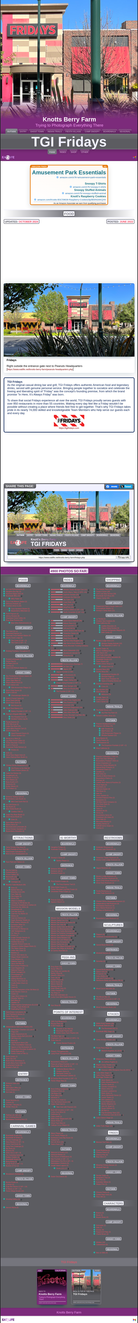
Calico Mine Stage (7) (105, 1073)
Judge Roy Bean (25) (13, 726)
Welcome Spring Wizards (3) (106, 765)
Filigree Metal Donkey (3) (110, 628)
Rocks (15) (15, 898)
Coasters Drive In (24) (13, 606)
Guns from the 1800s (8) (19, 907)
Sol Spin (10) (69, 666)
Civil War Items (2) (17, 911)
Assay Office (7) (56, 969)
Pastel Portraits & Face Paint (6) (17, 849)
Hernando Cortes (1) (63, 1073)
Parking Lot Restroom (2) (105, 910)
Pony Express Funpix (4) (59, 881)
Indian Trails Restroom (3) (105, 893)
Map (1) (8, 1085)
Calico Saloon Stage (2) (104, 1118)
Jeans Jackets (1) (102, 795)
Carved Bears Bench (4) (104, 945)
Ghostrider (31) (69, 705)
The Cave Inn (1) (12, 631)
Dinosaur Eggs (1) (107, 676)
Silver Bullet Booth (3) (13, 809)
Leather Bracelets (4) (108, 626)
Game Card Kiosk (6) (13, 1144)
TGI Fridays (69, 1262)
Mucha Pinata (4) (12, 1182)
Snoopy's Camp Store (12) (105, 610)
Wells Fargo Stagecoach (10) (62, 1119)
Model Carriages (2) (18, 972)
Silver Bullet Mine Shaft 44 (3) (61, 1066)
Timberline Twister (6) (71, 633)
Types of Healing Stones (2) (111, 681)
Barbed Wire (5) (16, 890)
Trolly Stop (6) (56, 1040)
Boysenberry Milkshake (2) (20, 611)
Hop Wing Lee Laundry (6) (60, 971)
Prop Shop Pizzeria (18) (14, 620)
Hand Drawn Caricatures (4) (17, 1012)
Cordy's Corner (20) (103, 591)
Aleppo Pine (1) (101, 1184)
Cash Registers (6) (17, 968)
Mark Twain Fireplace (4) (110, 679)
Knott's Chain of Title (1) (19, 1053)
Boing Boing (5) (12, 1161)
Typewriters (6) (16, 976)
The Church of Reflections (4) (61, 1157)
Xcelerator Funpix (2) (58, 849)
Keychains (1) (101, 787)
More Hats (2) (101, 819)
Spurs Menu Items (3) (13, 822)
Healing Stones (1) (102, 824)
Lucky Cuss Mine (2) (58, 1112)
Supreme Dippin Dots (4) (14, 594)
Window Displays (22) (109, 735)
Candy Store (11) (103, 699)
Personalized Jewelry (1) (105, 608)
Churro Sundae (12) (18, 735)
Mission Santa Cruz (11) (60, 920)
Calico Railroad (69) (71, 710)
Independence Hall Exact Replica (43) (19, 1027)
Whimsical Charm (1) (103, 769)
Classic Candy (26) (103, 598)
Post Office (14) (56, 1095)
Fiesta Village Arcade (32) (15, 1191)
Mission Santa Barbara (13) (61, 937)
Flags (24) (14, 1032)
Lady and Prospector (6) (105, 978)
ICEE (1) (9, 753)
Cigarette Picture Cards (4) (20, 944)
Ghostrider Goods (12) (104, 659)
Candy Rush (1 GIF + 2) (14, 1164)
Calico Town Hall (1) (58, 1104)
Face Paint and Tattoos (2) (15, 862)
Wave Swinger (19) (71, 686)
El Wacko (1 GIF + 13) (14, 1189)
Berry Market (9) (102, 738)
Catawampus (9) (102, 1244)
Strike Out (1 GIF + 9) (13, 1153)
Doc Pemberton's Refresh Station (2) (19, 676)
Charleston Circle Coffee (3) (16, 618)
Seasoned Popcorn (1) (14, 633)
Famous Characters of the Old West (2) (25, 989)
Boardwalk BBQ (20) (14, 596)
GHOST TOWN (37, 131)
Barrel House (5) (57, 982)
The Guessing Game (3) (15, 1155)
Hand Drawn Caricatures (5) (16, 851)
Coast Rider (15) (70, 602)
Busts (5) (14, 1040)
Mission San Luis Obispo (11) (62, 940)
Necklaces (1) (101, 806)
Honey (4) (99, 813)
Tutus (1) (99, 808)
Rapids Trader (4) (102, 648)
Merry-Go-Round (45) (71, 688)
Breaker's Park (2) (12, 1067)
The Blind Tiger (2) (58, 1036)
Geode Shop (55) (102, 671)
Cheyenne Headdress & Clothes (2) (23, 905)
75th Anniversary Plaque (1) (111, 733)
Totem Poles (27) (58, 1144)
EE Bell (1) (105, 1110)
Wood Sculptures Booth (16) (106, 1007)
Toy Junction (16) (103, 689)
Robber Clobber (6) (14, 1157)
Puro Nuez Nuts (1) (103, 804)
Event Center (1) (11, 1056)
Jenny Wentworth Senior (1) (111, 1095)
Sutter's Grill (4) (11, 692)
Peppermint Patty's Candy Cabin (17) (109, 606)
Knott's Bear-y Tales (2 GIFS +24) (76, 592)
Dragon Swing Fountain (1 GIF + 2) (68, 683)
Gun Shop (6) (55, 1005)
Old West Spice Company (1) (106, 802)
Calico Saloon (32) (12, 685)
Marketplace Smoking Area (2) (16, 1119)
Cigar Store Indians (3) (19, 996)
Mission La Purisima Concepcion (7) (65, 933)
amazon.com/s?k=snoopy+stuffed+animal (85, 193)
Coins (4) (104, 686)
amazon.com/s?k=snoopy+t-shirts (89, 187)
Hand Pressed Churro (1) (20, 733)
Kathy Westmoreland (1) (110, 1082)
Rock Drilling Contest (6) (60, 1089)
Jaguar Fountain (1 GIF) (64, 672)
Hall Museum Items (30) (19, 1043)
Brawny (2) (100, 1213)
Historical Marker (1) (58, 1154)
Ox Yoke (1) (15, 933)
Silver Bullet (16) (70, 717)
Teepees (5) (55, 1140)
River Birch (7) (101, 1157)
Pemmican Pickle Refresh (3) (16, 747)
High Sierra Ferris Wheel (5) (74, 643)
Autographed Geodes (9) (110, 674)
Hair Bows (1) (101, 791)
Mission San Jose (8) (59, 924)
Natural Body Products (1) (105, 767)
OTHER (84, 152)
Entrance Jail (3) (57, 871)
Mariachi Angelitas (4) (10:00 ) (112, 1051)
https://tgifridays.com (69, 428)
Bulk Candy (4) (106, 632)
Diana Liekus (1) (107, 1089)
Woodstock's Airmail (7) (72, 653)
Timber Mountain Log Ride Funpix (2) (64, 889)
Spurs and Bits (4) (17, 963)
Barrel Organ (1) (17, 927)
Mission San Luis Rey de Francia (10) (65, 918)
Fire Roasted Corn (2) (18, 717)
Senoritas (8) (101, 961)
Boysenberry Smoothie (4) (15, 831)
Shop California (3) (102, 748)
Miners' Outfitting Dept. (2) (105, 651)
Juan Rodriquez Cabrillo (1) (65, 1075)
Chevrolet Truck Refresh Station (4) (18, 635)
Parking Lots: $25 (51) (15, 1115)
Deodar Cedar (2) (102, 1175)
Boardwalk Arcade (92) (14, 1135)
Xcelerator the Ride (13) (71, 597)
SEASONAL (125, 131)
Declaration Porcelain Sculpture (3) (23, 1049)
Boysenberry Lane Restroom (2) (107, 918)
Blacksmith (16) (12, 877)
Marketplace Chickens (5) (60, 1163)
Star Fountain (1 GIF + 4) (60, 1159)
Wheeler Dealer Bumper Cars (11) (76, 589)
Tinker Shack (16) (102, 661)
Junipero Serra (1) (62, 1071)
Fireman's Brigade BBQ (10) (17, 714)
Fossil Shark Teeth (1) (19, 940)
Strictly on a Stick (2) (13, 738)
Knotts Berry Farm (69, 1312)
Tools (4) (14, 985)
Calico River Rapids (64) (73, 700)
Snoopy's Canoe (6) (58, 858)
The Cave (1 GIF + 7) (18, 643)
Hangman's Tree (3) (103, 1177)
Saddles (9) (15, 1002)
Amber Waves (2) (12, 786)
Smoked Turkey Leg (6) (19, 719)
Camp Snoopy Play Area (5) (16, 847)
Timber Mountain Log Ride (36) (75, 715)
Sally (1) (99, 1227)
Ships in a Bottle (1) (18, 901)
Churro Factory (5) (12, 730)
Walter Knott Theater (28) (106, 1023)
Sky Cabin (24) (69, 599)
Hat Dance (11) (69, 677)
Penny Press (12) (12, 1016)
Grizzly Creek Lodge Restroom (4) (108, 860)
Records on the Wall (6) (64, 1029)
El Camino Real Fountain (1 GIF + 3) (64, 1078)
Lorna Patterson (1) (108, 1102)
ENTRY (23, 131)
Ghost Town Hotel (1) (58, 1100)
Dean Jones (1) (106, 1093)
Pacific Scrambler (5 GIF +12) (74, 612)
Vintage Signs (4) (102, 697)
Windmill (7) (55, 1097)
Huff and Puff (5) (70, 628)
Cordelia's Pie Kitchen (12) (15, 1018)
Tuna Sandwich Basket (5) (20, 609)
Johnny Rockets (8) (13, 616)
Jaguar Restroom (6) (103, 868)
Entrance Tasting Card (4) (15, 797)
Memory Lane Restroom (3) (105, 849)
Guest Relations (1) (13, 1090)
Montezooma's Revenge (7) (72, 664)
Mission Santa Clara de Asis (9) (63, 927)
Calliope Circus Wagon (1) (60, 1125)
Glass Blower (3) (103, 692)
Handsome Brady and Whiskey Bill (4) (110, 980)
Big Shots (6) (10, 1148)
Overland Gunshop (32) (105, 684)
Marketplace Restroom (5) (105, 906)
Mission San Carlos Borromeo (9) (64, 931)
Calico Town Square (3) (105, 1075)
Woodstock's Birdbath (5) (15, 1174)
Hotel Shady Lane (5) (58, 988)
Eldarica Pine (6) (102, 1155)
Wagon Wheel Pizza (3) (14, 682)
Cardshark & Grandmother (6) (107, 937)
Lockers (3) (10, 1102)
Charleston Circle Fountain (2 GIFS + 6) (65, 1038)
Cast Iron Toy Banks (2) (19, 914)
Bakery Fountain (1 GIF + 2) (21, 711)
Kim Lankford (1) (107, 1100)
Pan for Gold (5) (11, 870)
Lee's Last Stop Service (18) (106, 594)
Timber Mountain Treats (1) (15, 743)
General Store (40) (104, 669)
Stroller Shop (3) (11, 1107)
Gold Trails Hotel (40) (104, 655)
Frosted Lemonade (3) (14, 659)
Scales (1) (14, 994)
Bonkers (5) (10, 1151)
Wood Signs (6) (101, 785)
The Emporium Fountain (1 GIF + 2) (114, 745)
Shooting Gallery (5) (14, 1199)
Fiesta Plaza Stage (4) (104, 1048)
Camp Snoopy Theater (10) (107, 1040)
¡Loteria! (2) (10, 1184)
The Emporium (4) (102, 742)
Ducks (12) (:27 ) (63, 1168)
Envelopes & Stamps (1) (19, 929)
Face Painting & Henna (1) (15, 1014)
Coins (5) (14, 987)
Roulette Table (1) (17, 998)
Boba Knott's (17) (12, 782)
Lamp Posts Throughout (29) (61, 1053)
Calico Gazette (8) (57, 990)
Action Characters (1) (103, 763)
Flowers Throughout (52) (59, 1051)
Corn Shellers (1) (17, 959)
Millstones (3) (106, 694)
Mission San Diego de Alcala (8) (63, 948)
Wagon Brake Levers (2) (19, 957)
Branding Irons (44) (18, 892)
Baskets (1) (15, 953)
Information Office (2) (13, 1088)
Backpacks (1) (101, 800)
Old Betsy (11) (57, 1093)
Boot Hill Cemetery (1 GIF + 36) (62, 1110)
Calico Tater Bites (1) (13, 680)
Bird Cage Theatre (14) (105, 1077)
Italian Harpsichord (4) (19, 1034)
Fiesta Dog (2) (11, 661)
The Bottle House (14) (104, 710)
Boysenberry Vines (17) (59, 1062)
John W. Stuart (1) (107, 1106)
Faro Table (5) (16, 894)
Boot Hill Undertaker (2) (59, 995)
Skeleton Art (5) (101, 811)
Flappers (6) (101, 934)
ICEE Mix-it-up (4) (12, 724)
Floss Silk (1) (100, 1197)
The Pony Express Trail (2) (65, 884)
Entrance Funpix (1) (58, 873)
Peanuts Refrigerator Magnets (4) (113, 630)
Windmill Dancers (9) (103, 953)
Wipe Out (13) (69, 604)
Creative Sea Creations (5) (105, 621)
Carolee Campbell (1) (109, 1087)
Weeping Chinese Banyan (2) (106, 1165)
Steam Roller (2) (57, 1121)
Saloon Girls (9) (102, 972)
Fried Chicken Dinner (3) (19, 770)
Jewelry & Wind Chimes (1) (105, 776)
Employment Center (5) (14, 1065)
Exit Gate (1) (10, 1092)
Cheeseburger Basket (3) (20, 695)
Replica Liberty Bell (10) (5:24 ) (23, 1036)
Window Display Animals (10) (111, 643)
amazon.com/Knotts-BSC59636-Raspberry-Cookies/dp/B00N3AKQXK (71, 199)
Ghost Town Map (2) (58, 1123)
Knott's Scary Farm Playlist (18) (67, 1033)
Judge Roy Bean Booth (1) (15, 814)
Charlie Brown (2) (102, 1234)
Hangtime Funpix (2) (58, 847)
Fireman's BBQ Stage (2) (106, 1067)
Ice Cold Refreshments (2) (15, 589)
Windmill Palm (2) (102, 1167)
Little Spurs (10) (101, 653)
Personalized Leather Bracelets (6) (108, 657)
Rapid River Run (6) (71, 638)
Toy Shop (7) (55, 993)
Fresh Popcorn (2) (12, 614)
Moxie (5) (99, 1215)
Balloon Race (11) (70, 623)
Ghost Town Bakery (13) (14, 708)
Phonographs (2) (17, 974)
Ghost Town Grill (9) (14, 700)
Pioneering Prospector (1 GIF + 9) (108, 999)
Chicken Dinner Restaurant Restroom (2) (110, 901)
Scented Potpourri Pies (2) (105, 798)
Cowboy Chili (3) (17, 811)
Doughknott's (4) (11, 775)
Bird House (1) (16, 705)
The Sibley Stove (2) (18, 948)
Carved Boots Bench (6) (105, 969)
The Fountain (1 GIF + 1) (65, 691)
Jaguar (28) (68, 669)
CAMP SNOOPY (92, 131)
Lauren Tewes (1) (107, 1097)
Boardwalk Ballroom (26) (106, 1025)
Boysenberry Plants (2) (104, 778)
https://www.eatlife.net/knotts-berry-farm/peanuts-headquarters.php (40, 369)
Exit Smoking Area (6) (13, 1117)
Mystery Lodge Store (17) (105, 641)
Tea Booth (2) (10, 807)
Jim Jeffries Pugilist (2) (109, 1062)
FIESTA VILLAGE (73, 131)
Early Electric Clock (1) (19, 992)
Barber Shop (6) (56, 973)
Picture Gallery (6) (12, 874)
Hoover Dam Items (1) (19, 955)
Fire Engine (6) (16, 896)
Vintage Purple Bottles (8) (20, 1007)
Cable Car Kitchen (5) (13, 773)
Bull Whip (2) (15, 1000)
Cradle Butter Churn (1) (19, 983)
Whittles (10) (100, 1242)
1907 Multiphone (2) (18, 931)
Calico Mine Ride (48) (72, 712)
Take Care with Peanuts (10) (66, 1107)
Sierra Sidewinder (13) (72, 650)
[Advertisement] (69, 253)
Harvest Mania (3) (12, 1207)
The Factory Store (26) (104, 589)
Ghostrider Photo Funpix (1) (60, 891)
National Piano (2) (17, 970)
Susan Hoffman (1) (108, 1108)
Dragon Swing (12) (71, 680)
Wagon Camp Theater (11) (106, 1065)
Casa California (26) (103, 623)
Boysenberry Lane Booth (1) (16, 799)
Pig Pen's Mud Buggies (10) (74, 641)
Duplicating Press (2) (18, 1009)
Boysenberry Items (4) (104, 815)
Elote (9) (14, 819)
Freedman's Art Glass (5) (105, 817)
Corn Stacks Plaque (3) (59, 1135)
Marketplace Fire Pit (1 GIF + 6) (62, 1161)
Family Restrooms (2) (103, 891)
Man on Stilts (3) (102, 1253)
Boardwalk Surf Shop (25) (105, 596)
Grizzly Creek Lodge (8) (14, 638)
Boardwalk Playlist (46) (64, 1031)
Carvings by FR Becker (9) (20, 903)
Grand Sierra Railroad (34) (73, 621)
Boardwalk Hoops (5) (14, 1159)
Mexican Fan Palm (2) (104, 1142)
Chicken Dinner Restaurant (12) (18, 765)
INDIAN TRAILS (55, 131)
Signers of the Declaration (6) (21, 1047)
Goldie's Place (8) (57, 980)
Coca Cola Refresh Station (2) (16, 601)
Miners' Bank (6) (56, 984)
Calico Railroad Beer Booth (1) (16, 757)
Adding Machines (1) (18, 979)
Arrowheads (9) (16, 909)
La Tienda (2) (100, 619)
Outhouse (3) (55, 1114)
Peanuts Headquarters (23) (105, 724)
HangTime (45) (69, 607)
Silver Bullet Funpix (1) (59, 887)
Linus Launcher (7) (71, 626)
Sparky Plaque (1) (62, 860)
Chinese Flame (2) (102, 1152)
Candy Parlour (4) (102, 740)
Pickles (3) (15, 750)
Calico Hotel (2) (56, 1116)
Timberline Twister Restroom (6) (107, 858)
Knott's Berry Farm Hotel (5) (16, 1063)
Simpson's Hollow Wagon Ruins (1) (23, 946)
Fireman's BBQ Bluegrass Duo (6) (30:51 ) (117, 1070)
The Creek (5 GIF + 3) (19, 640)
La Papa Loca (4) (12, 663)
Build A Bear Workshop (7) (15, 1061)
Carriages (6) (16, 882)
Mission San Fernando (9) (61, 942)
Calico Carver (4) (103, 702)
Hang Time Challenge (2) (15, 1146)
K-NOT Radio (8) (58, 1026)
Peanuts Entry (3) (57, 900)
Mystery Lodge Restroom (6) (106, 876)
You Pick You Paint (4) (109, 713)
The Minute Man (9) (103, 997)
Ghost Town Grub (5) (13, 703)
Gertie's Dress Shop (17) (106, 664)
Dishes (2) (14, 916)
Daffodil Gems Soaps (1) (105, 826)
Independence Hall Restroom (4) (107, 903)
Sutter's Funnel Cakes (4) (15, 698)
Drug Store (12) (56, 967)
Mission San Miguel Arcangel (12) (64, 946)
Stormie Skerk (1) (107, 1084)
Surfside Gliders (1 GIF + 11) (74, 609)
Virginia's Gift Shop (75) (104, 726)
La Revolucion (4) (69, 675)
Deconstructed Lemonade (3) (16, 827)
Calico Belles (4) (103, 976)
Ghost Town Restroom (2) (105, 883)
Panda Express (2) (12, 722)
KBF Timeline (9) (107, 729)
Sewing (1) (100, 828)
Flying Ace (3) (69, 655)
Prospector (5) (102, 974)
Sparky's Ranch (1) (57, 902)
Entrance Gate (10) (14, 1083)
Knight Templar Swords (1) (20, 937)
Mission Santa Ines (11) (60, 944)
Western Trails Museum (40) (16, 885)
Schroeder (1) (101, 1225)
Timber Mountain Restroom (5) (107, 878)
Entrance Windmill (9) (58, 869)
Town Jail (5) (56, 977)
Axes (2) (14, 888)
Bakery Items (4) (11, 824)
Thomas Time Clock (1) (19, 981)
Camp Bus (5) (69, 636)
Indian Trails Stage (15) (105, 1126)
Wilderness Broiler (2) (13, 678)
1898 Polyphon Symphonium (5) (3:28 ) (26, 1005)
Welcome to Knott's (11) (59, 1152)
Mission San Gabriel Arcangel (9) (63, 935)
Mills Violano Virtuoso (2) (20, 922)
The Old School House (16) (61, 1102)
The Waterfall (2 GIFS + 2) (110, 645)
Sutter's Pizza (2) (12, 745)
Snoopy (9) (100, 1230)
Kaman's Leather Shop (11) (105, 715)
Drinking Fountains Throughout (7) (18, 651)
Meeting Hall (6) (56, 986)
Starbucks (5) (10, 784)
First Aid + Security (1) (14, 1105)
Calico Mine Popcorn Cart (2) (16, 728)
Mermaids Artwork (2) (103, 821)
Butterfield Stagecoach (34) (74, 707)
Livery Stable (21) (13, 879)
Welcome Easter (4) (103, 789)
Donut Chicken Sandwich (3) (16, 829)
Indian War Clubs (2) (18, 950)
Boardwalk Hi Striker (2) (14, 1137)
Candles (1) (100, 772)
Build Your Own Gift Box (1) (105, 759)
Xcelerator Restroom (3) (104, 847)
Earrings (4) (100, 780)
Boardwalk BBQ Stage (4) (106, 1031)
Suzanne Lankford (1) (109, 1091)
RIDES (63, 152)
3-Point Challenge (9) (13, 1140)
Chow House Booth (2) (14, 817)
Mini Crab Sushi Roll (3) (19, 801)
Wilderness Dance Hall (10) (105, 1059)
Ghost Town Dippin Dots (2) (15, 755)
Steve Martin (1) (107, 1080)
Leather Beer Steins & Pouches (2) (108, 782)
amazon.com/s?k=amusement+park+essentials (83, 177)
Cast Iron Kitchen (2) (18, 918)
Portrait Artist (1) (11, 872)
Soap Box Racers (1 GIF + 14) (16, 1186)
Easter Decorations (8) (59, 1176)
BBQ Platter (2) (16, 599)
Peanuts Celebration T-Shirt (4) (107, 756)
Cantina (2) (10, 666)
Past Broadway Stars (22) (110, 1113)
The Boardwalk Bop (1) (109, 1028)
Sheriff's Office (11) (57, 975)
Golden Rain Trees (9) (104, 1194)
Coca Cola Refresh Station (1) (16, 668)
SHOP (73, 152)
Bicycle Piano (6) (58, 1023)
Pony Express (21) (70, 702)
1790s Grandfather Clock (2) (21, 1045)
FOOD (52, 152)
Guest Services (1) (12, 1100)
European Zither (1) (18, 924)
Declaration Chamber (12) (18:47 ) (24, 1029)
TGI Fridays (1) (11, 788)
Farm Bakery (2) (11, 780)
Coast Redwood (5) (103, 1150)
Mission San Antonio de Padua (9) (64, 922)
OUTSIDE (11, 131)
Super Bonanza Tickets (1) (20, 920)
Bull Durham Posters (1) (19, 966)
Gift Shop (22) (16, 1038)
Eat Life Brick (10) (58, 1142)
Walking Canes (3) (17, 961)
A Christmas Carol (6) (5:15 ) (112, 1115)
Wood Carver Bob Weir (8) (105, 988)
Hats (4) (99, 793)
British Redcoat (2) (17, 1051)
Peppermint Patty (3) (103, 1232)
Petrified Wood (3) (17, 942)
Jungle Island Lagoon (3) (59, 1165)
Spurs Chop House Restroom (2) (107, 880)
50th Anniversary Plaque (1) (21, 687)
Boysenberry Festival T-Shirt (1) (107, 761)
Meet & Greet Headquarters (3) (17, 854)
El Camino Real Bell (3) (59, 950)
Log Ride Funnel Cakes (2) (15, 740)
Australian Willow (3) (103, 1182)
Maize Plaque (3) (57, 1133)
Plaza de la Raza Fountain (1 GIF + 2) (64, 1064)
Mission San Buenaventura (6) (63, 929)
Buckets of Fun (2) (12, 1166)
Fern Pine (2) (100, 1180)
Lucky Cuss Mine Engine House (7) (63, 997)
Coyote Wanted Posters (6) (65, 1043)
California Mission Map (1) (65, 1069)
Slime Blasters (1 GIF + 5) (15, 1142)
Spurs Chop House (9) (14, 690)
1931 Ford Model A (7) (59, 1021)
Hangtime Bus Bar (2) (13, 591)
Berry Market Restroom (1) (105, 908)
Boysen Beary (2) (102, 1217)
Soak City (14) (11, 1058)
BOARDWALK (109, 131)
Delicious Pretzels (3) (13, 604)
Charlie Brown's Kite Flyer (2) (74, 631)
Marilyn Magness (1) (108, 1104)
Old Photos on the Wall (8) (20, 768)
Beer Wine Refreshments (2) (21, 623)
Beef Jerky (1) (101, 774)
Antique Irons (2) (107, 666)
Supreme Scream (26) (72, 594)
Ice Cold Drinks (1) (12, 804)
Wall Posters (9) (107, 731)
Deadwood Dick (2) (57, 1091)
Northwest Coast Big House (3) (62, 1138)
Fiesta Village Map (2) (58, 1081)
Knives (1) (14, 935)
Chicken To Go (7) (12, 777)
